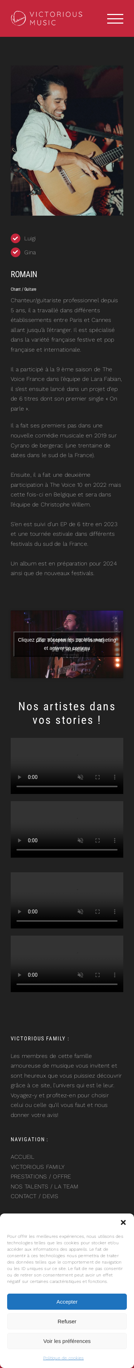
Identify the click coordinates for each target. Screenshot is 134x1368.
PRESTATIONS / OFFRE (41, 1176)
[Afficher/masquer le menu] (115, 19)
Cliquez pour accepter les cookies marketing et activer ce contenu (67, 644)
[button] (123, 1222)
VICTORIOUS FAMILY (37, 1166)
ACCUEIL (23, 1156)
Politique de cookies (63, 1357)
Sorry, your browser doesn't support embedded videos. (67, 766)
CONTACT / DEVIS (35, 1196)
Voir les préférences (67, 1341)
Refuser (67, 1321)
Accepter (67, 1302)
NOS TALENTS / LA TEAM (44, 1186)
